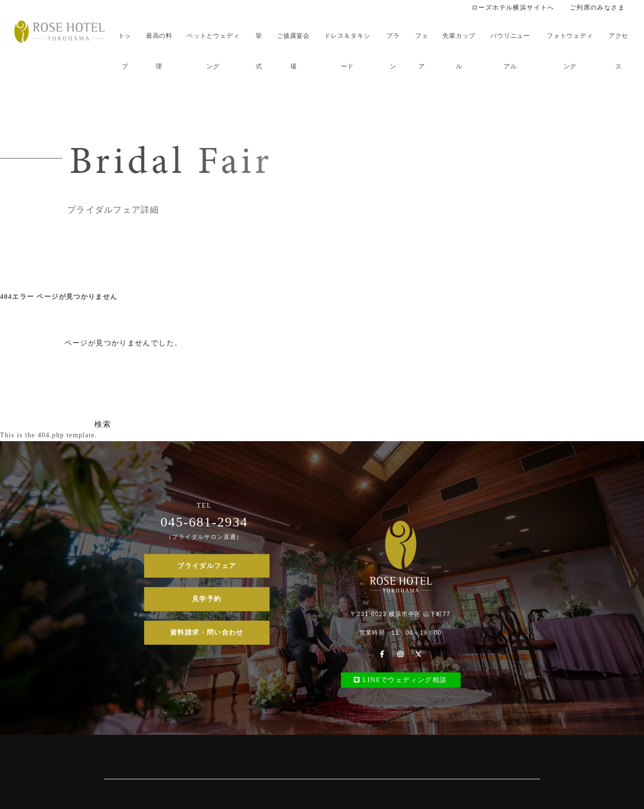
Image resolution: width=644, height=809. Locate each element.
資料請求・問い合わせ (207, 632)
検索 (102, 424)
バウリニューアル (510, 51)
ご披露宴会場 (293, 51)
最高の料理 (159, 51)
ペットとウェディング (213, 51)
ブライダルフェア (206, 566)
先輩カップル (458, 51)
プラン (393, 51)
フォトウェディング (570, 51)
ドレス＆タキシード (347, 51)
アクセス (618, 51)
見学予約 (207, 599)
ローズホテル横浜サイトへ (513, 7)
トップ (125, 51)
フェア (422, 51)
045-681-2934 (204, 521)
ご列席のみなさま (597, 7)
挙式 (259, 51)
